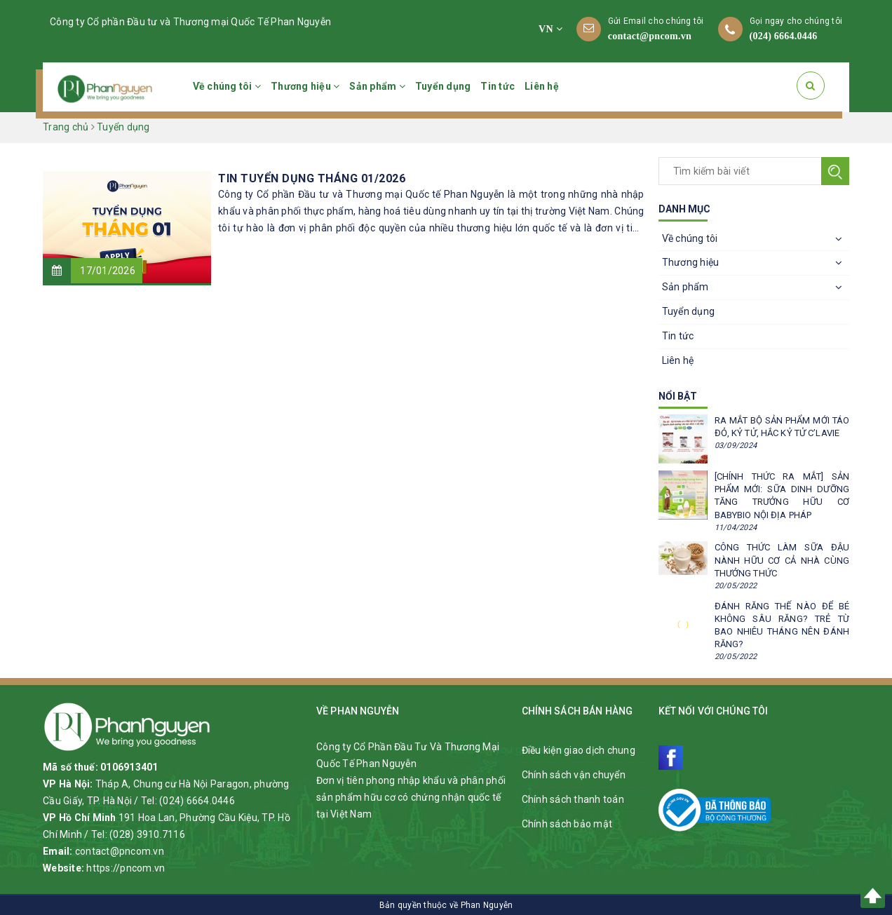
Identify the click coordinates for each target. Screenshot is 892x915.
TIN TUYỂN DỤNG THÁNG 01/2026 (311, 178)
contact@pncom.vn (649, 36)
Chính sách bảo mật (567, 823)
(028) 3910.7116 (147, 834)
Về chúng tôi (227, 86)
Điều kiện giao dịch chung (578, 750)
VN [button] (550, 29)
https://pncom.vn (125, 868)
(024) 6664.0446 (784, 36)
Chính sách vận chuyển (574, 774)
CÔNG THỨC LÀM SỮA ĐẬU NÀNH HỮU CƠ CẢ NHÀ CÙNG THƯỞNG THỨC (782, 560)
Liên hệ (542, 86)
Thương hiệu (305, 86)
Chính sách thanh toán (573, 799)
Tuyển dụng (443, 86)
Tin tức (497, 86)
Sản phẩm (377, 86)
